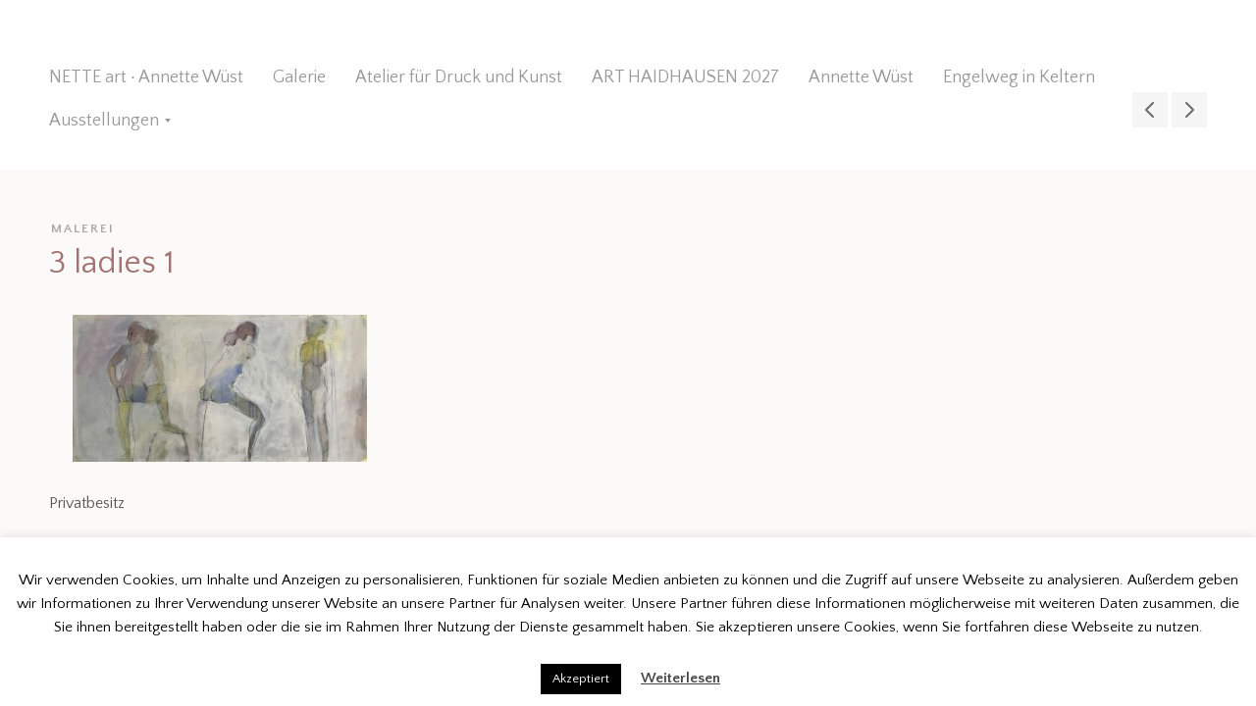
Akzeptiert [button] (580, 678)
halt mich (1150, 109)
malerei (83, 228)
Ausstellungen (104, 120)
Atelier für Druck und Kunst (458, 77)
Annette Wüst (861, 77)
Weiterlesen (680, 678)
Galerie (299, 77)
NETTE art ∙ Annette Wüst (146, 77)
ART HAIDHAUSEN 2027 (685, 77)
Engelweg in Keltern (1019, 77)
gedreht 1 (1189, 109)
